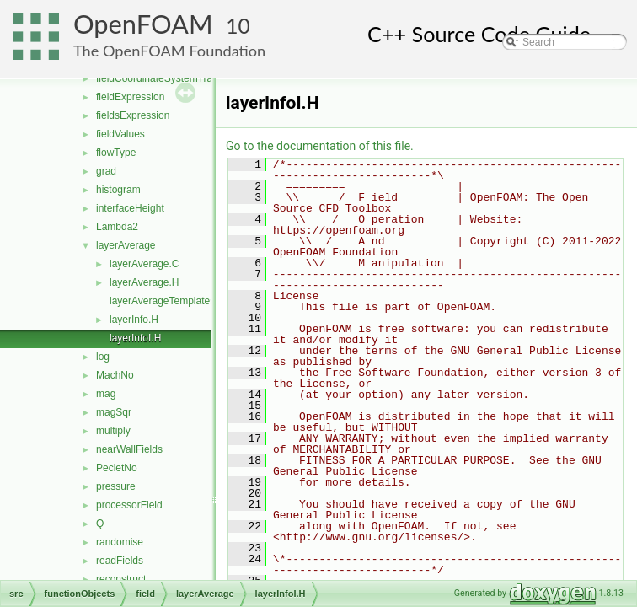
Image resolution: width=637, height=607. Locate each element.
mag (105, 394)
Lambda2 (117, 227)
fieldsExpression (132, 115)
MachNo (115, 375)
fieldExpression (130, 97)
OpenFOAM (143, 24)
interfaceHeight (130, 208)
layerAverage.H (144, 282)
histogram (118, 190)
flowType (116, 152)
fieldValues (120, 134)
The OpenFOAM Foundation (169, 50)
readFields (119, 561)
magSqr (113, 412)
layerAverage (126, 245)
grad (106, 171)
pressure (116, 486)
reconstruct (121, 579)
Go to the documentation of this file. (320, 146)
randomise (119, 542)
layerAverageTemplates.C (167, 301)
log (103, 357)
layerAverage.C (144, 264)
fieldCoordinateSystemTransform (170, 78)
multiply (113, 431)
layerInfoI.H (135, 338)
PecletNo (116, 468)
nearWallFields (129, 449)
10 (238, 25)
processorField (129, 505)
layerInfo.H (134, 319)
